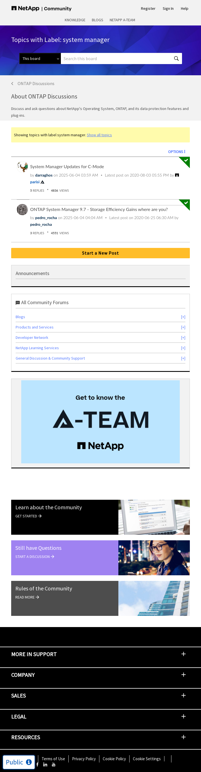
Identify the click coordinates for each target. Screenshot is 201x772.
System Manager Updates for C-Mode (67, 166)
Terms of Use (53, 758)
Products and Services (35, 327)
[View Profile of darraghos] (43, 175)
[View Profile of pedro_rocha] (46, 217)
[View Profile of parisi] (35, 181)
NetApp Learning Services (37, 347)
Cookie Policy (114, 758)
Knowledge (75, 19)
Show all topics (99, 134)
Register (148, 8)
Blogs (97, 19)
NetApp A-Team (122, 19)
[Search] (121, 58)
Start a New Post (100, 253)
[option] (100, 421)
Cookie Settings (147, 758)
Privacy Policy (84, 758)
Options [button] (175, 151)
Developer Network (32, 337)
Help (184, 8)
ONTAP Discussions (36, 83)
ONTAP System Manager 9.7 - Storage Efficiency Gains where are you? (99, 209)
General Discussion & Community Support (50, 358)
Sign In (168, 8)
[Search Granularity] (40, 58)
